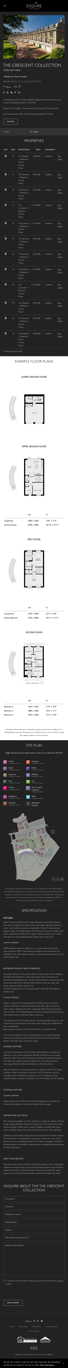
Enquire (10, 121)
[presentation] (20, 1293)
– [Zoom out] (57, 879)
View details (60, 157)
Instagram (38, 1321)
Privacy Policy (23, 1326)
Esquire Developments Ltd (34, 5)
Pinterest (15, 93)
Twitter (8, 93)
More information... (47, 1364)
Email (19, 93)
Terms (12, 1326)
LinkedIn (11, 93)
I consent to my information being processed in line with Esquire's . (35, 1280)
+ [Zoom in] (53, 879)
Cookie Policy (36, 1326)
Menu (36, 132)
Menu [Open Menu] (5, 6)
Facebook (4, 93)
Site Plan (6, 155)
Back (7, 131)
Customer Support (52, 1326)
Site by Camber (34, 1331)
